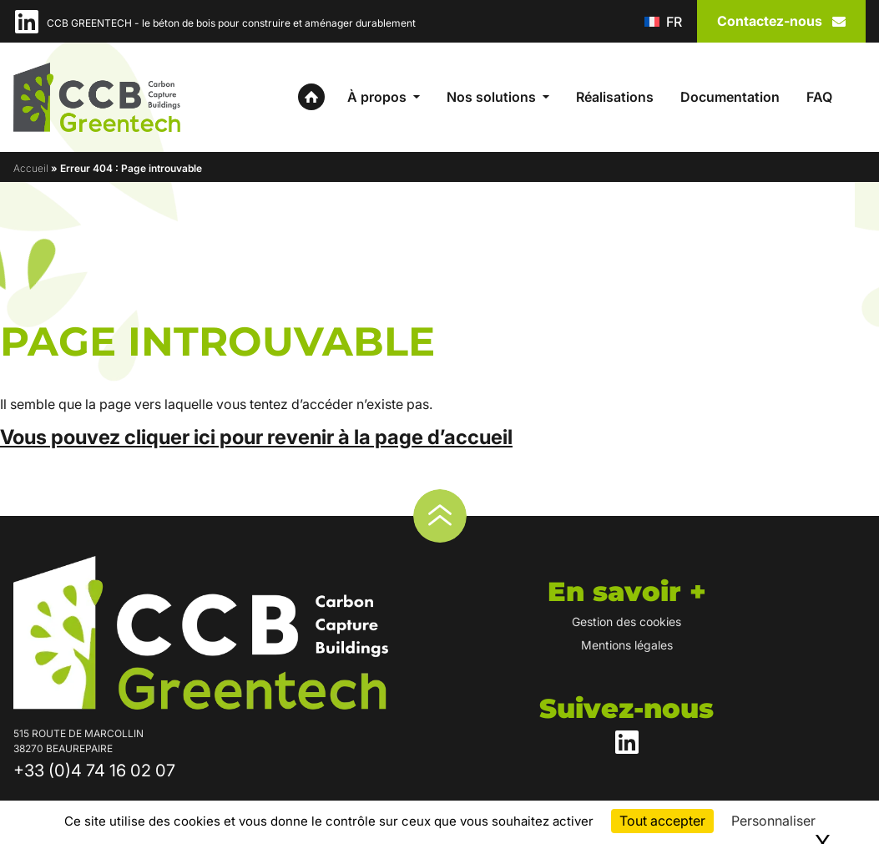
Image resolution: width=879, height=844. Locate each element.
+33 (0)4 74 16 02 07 (94, 770)
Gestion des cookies (626, 621)
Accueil (30, 168)
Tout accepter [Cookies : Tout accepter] (662, 820)
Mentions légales (627, 645)
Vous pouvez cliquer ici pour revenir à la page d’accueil (256, 437)
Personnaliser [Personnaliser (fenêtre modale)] (773, 820)
